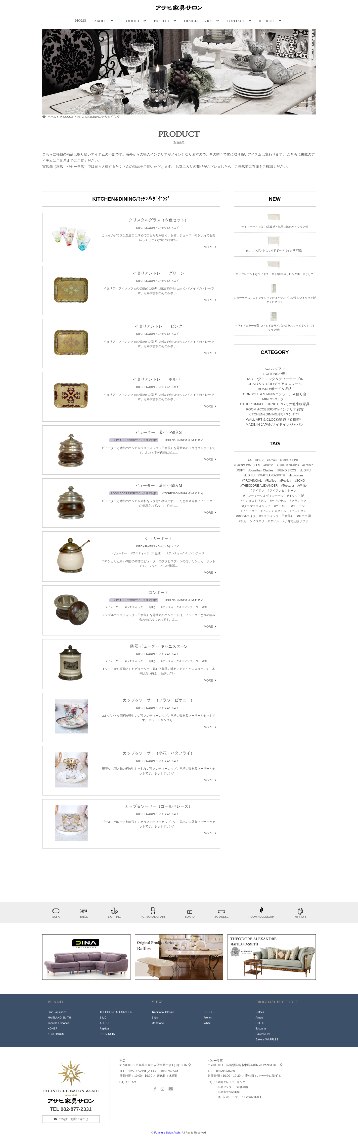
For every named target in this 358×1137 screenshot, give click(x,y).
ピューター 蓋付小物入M (158, 485)
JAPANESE (222, 912)
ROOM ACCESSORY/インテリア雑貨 (134, 440)
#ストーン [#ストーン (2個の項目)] (298, 506)
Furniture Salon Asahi (167, 1132)
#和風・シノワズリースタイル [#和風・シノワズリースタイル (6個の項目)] (259, 521)
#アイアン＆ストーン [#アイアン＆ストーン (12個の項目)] (282, 490)
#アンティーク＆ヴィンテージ (185, 553)
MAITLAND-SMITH (59, 1017)
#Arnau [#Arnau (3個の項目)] (272, 460)
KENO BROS (56, 1033)
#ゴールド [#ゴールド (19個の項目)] (281, 506)
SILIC (103, 1017)
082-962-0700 (225, 1071)
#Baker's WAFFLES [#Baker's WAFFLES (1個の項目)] (247, 465)
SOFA (56, 912)
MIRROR (300, 912)
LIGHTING (114, 912)
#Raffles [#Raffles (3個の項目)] (270, 480)
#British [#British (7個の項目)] (268, 465)
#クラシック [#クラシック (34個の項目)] (298, 501)
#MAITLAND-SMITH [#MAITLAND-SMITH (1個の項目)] (271, 475)
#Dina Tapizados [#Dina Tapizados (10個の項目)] (288, 465)
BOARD (189, 912)
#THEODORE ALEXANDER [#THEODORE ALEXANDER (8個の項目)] (259, 485)
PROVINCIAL (108, 1033)
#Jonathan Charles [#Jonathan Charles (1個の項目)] (260, 470)
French (208, 1017)
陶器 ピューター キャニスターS (158, 646)
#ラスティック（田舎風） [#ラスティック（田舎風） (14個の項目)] (276, 516)
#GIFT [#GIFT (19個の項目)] (240, 470)
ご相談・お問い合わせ (73, 1119)
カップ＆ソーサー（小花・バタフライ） (158, 753)
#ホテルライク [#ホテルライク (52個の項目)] (246, 516)
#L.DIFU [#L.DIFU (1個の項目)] (305, 470)
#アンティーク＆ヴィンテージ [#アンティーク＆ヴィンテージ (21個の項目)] (263, 496)
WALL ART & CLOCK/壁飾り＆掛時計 (275, 419)
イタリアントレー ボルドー (158, 379)
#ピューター (119, 553)
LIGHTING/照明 (275, 374)
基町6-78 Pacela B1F (245, 1065)
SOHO (208, 1012)
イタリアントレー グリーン (158, 273)
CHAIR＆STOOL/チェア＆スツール (275, 384)
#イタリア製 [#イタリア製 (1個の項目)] (295, 496)
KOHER (52, 1028)
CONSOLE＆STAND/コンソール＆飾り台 (274, 394)
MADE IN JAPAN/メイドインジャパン (275, 424)
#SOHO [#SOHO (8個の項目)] (300, 480)
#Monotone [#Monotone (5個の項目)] (295, 475)
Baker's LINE (263, 1033)
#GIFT (206, 607)
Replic (103, 1028)
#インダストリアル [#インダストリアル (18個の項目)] (253, 501)
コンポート (159, 592)
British (155, 1017)
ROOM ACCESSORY (262, 912)
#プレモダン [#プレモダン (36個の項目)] (298, 511)
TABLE (84, 912)
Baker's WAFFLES (267, 1039)
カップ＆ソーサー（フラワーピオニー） (158, 700)
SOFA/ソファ (275, 369)
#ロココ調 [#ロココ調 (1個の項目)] (304, 516)
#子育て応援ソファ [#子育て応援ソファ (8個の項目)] (295, 521)
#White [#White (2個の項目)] (302, 485)
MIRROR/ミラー (274, 399)
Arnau (259, 1017)
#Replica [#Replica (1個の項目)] (285, 480)
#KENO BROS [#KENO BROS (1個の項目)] (286, 470)
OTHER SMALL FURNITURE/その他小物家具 (275, 404)
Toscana (261, 1028)
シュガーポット (159, 538)
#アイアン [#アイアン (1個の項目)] (257, 490)
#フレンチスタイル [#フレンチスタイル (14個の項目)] (273, 511)
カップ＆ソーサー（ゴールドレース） (158, 806)
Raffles (260, 1012)
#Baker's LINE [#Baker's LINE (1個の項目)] (289, 460)
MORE (208, 247)
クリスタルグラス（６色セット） (158, 220)
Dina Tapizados (57, 1012)
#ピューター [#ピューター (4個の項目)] (249, 511)
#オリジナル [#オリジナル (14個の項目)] (278, 501)
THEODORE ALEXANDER (116, 1012)
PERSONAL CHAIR (153, 912)
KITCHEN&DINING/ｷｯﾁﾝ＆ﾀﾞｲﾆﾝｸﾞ (157, 227)
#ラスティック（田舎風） (147, 553)
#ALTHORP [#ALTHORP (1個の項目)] (255, 460)
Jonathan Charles (58, 1023)
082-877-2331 (76, 1109)
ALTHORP (106, 1023)
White (207, 1023)
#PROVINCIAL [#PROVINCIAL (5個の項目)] (252, 480)
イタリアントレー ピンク (158, 326)
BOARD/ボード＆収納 (275, 389)
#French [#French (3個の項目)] (307, 465)
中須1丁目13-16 (155, 1065)
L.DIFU (260, 1023)
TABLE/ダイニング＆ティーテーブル (274, 379)
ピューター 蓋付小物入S (158, 432)
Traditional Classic (163, 1012)
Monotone (158, 1023)
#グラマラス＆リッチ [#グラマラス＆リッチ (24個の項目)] (256, 506)
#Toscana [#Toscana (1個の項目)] (287, 485)
